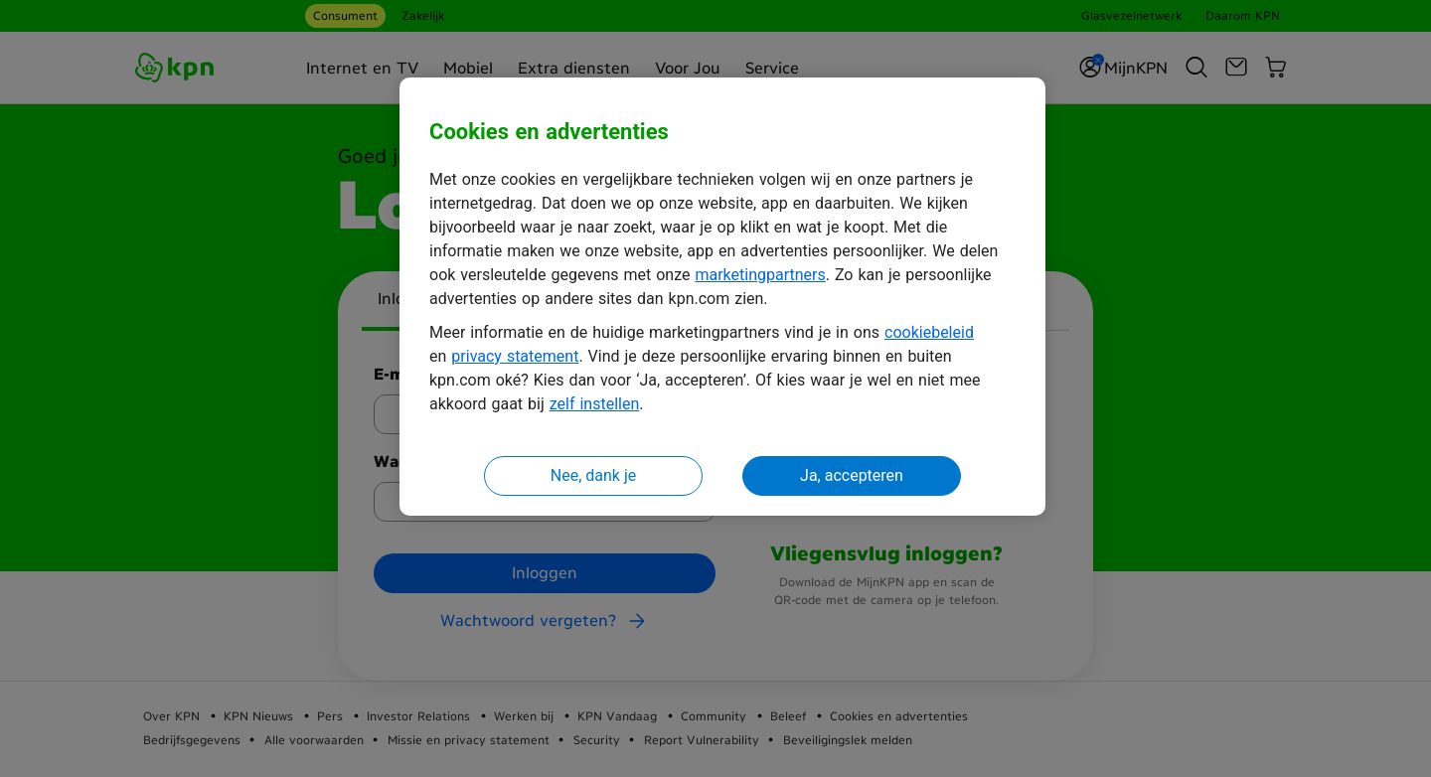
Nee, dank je (593, 475)
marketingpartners (760, 274)
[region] (722, 297)
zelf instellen (595, 403)
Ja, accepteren (851, 475)
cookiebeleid (929, 332)
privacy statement (514, 356)
